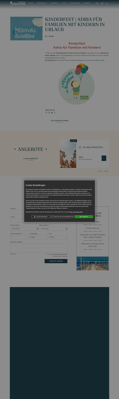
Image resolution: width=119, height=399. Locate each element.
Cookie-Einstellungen (40, 216)
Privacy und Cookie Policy (76, 212)
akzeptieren (84, 216)
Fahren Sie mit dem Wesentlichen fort (62, 216)
